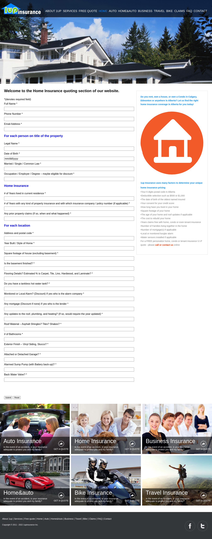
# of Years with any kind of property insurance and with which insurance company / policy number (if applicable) (67, 203)
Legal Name (11, 143)
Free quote (29, 519)
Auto (46, 519)
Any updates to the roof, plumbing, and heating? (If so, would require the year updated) (53, 314)
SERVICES (70, 11)
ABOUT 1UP (53, 11)
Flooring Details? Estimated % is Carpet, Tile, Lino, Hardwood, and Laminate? (48, 273)
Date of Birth (12, 153)
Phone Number (13, 114)
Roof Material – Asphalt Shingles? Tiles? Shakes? (32, 324)
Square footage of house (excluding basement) (31, 253)
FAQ (189, 11)
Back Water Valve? (15, 374)
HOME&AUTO (127, 11)
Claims (92, 519)
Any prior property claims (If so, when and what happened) (37, 213)
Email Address (13, 124)
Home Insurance (95, 441)
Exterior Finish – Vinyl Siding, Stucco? (26, 344)
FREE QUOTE (88, 11)
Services (18, 519)
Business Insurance (170, 441)
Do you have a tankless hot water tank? (27, 283)
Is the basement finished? (19, 263)
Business (68, 519)
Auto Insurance (22, 441)
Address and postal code (19, 233)
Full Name (10, 103)
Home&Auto (57, 519)
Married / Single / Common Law (22, 163)
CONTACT (200, 11)
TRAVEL (159, 11)
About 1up (7, 519)
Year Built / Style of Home (19, 243)
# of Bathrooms (13, 334)
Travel (78, 519)
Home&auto (18, 492)
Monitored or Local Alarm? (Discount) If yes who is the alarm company (44, 293)
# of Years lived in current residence (25, 193)
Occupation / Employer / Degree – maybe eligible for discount (39, 173)
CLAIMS (179, 11)
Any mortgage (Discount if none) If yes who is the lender (36, 303)
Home (40, 519)
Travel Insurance (167, 492)
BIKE (169, 11)
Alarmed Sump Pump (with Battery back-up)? (30, 364)
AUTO (113, 11)
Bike (85, 519)
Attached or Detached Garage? (22, 354)
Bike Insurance (93, 492)
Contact (107, 519)
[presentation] (28, 388)
